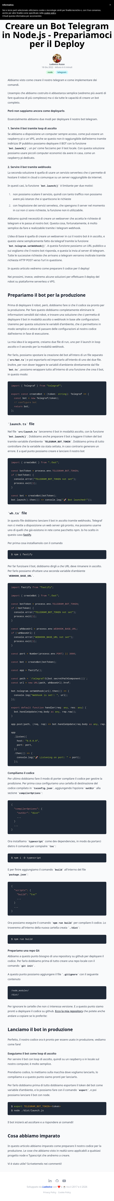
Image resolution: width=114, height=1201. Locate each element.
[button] (110, 4)
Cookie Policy (64, 1192)
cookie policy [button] (50, 13)
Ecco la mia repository (69, 1011)
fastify (27, 535)
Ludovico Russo (57, 64)
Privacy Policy (49, 1192)
